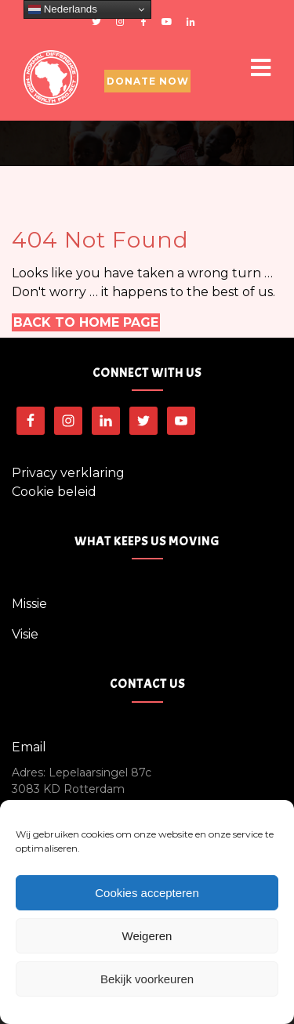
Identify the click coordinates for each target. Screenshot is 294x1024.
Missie (29, 603)
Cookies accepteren (147, 892)
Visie (25, 634)
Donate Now (148, 81)
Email (29, 747)
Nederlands (62, 9)
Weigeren (147, 936)
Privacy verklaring (68, 472)
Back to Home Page (85, 322)
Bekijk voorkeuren (147, 979)
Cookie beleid (54, 491)
